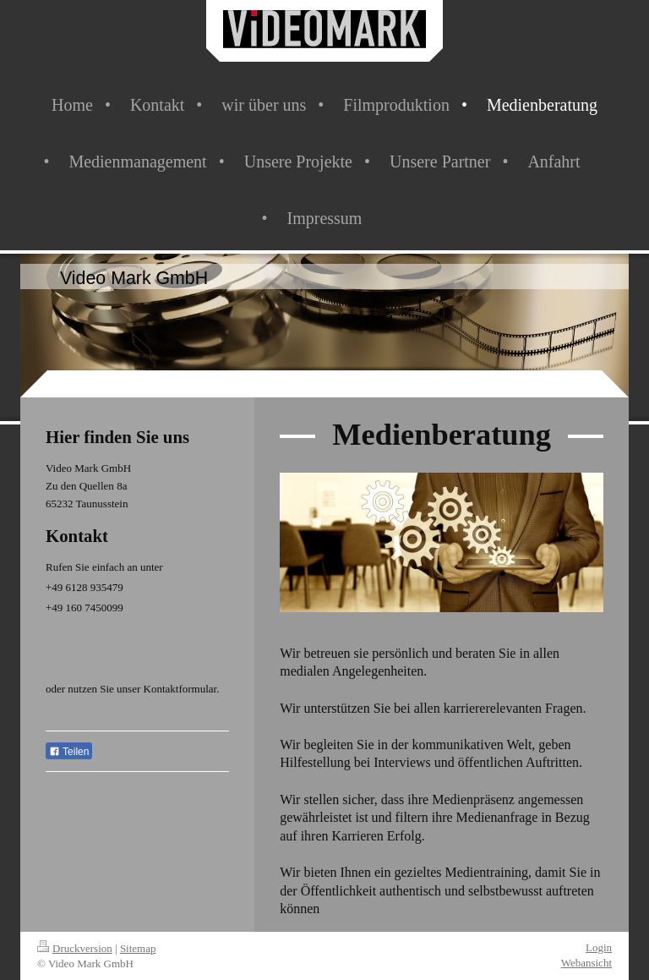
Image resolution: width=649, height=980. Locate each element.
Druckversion (74, 948)
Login (599, 947)
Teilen (69, 752)
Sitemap (138, 948)
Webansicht (586, 962)
